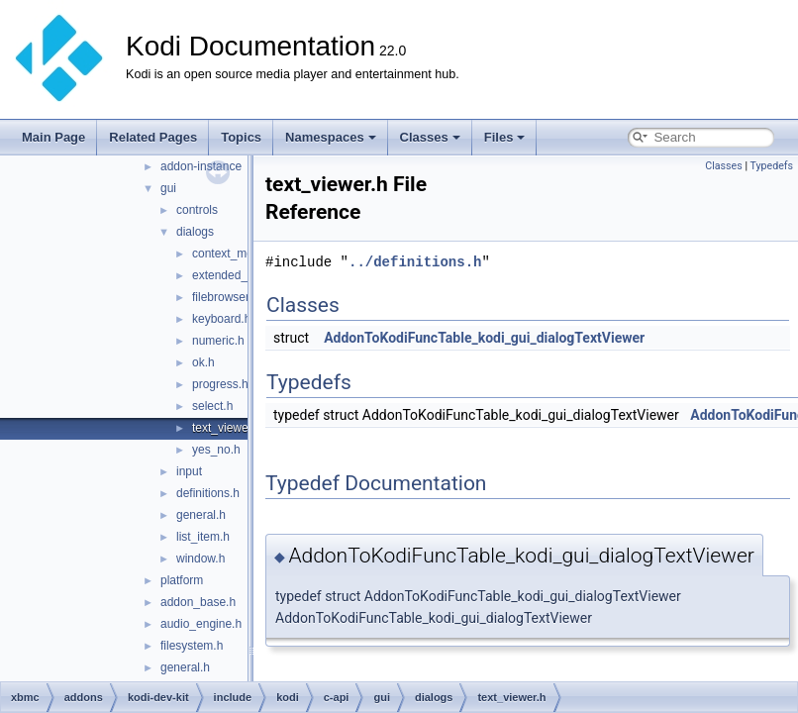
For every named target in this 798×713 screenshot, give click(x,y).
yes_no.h (216, 450)
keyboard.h (221, 319)
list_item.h (203, 537)
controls (197, 210)
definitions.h (208, 493)
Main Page (53, 137)
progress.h (220, 384)
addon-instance (201, 166)
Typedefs (771, 165)
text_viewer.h (226, 428)
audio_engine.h (201, 624)
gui (168, 188)
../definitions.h (415, 262)
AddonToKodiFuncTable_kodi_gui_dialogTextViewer (484, 338)
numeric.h (218, 341)
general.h (201, 515)
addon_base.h (198, 602)
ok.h (203, 362)
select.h (212, 406)
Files (505, 137)
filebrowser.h (225, 297)
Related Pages (153, 137)
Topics (241, 137)
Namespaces (330, 137)
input (189, 471)
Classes (430, 137)
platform (181, 580)
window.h (200, 558)
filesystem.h (191, 646)
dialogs (195, 232)
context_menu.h (234, 253)
